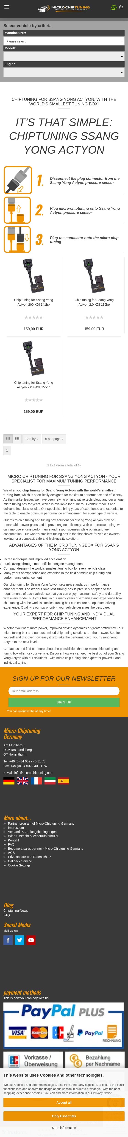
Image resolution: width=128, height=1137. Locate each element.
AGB (11, 853)
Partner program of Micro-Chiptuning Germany (41, 823)
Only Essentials (64, 1116)
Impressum (16, 827)
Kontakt (13, 840)
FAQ (11, 844)
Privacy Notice (102, 1093)
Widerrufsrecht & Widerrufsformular (33, 836)
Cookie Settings (19, 865)
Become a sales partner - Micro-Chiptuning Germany (45, 848)
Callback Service (20, 861)
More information (64, 1128)
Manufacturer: (15, 33)
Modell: (10, 48)
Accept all (64, 1102)
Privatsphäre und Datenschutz (29, 857)
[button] (112, 8)
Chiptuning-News (15, 910)
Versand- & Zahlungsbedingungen (32, 832)
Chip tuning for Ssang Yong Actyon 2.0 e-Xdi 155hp (33, 385)
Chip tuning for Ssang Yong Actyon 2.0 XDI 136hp (94, 302)
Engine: (10, 64)
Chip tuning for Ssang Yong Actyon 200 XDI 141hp (33, 302)
